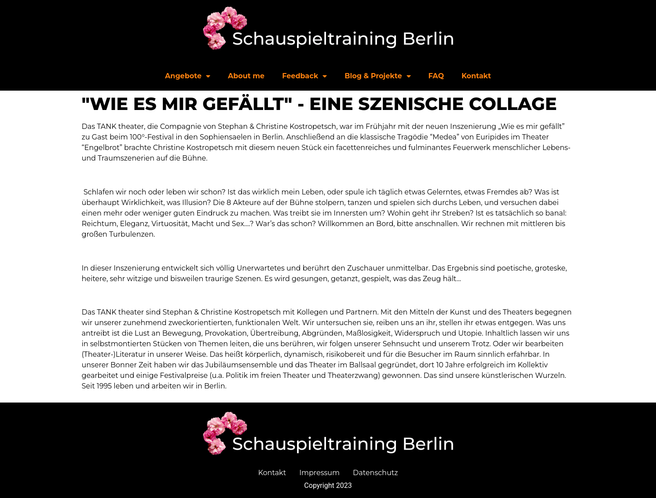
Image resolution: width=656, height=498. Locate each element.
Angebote (187, 76)
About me (246, 76)
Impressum (319, 473)
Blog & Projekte (377, 76)
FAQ (436, 76)
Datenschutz (375, 473)
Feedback (304, 76)
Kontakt (476, 76)
